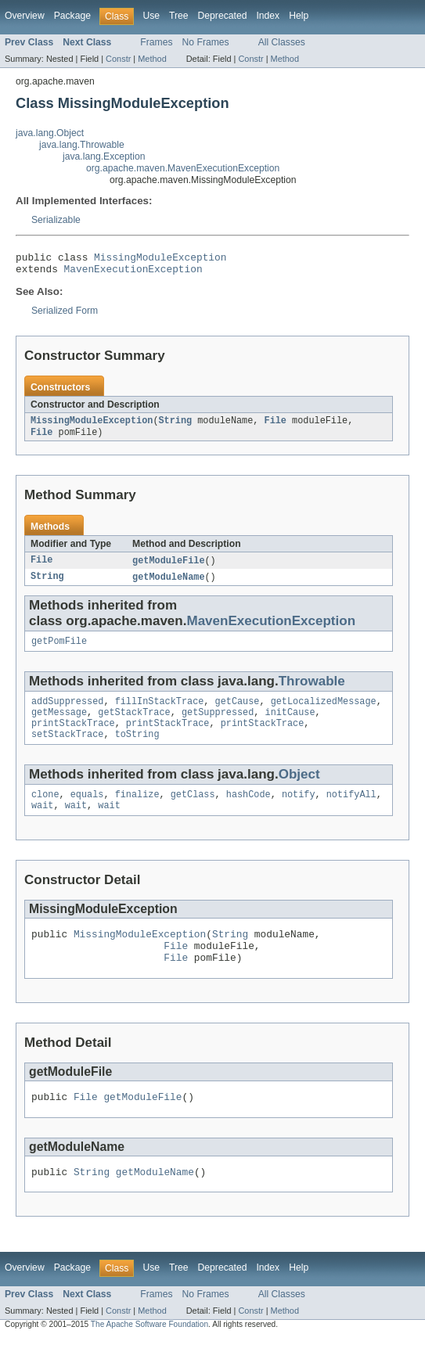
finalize (137, 812)
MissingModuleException (160, 259)
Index (267, 15)
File (275, 426)
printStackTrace (73, 738)
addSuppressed (67, 713)
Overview (25, 15)
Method (152, 58)
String (175, 426)
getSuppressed (218, 725)
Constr (118, 58)
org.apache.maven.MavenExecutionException (182, 168)
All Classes (281, 42)
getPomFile (59, 651)
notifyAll (351, 812)
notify (298, 812)
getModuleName (168, 585)
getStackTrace (134, 725)
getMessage (59, 725)
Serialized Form (64, 315)
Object (299, 790)
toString (137, 750)
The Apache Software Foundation (149, 1355)
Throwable (312, 691)
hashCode (248, 812)
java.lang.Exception (104, 156)
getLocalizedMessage (323, 713)
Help (298, 15)
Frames (156, 42)
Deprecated (222, 15)
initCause (290, 725)
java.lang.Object (50, 133)
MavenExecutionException (133, 273)
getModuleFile (168, 568)
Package (72, 15)
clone (45, 812)
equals (87, 812)
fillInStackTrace (159, 713)
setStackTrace (67, 750)
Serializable (56, 219)
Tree (179, 15)
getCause (237, 713)
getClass (193, 812)
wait (42, 824)
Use (151, 15)
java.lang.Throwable (81, 144)
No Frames (205, 42)
